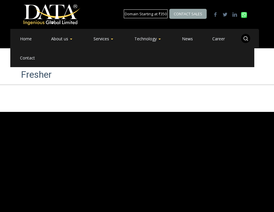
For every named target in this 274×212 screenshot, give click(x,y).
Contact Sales (188, 13)
